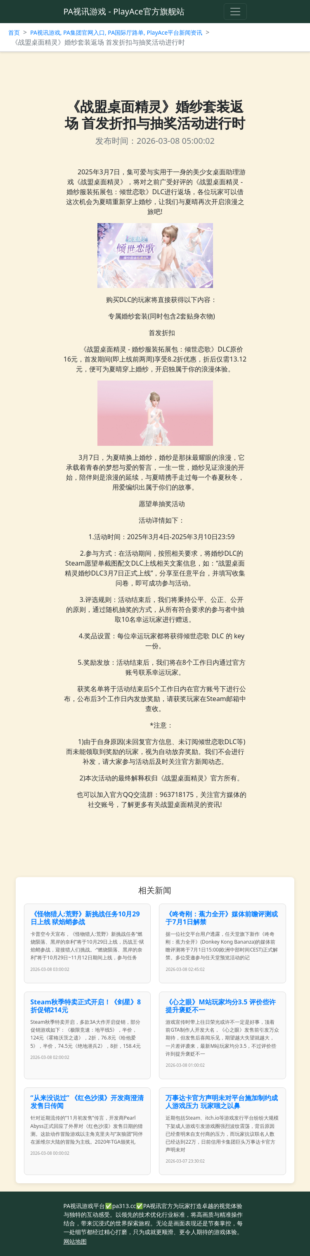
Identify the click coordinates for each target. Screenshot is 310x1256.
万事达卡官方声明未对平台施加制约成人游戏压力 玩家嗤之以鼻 (222, 1101)
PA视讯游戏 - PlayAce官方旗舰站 (124, 11)
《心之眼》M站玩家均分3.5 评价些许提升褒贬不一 (220, 1005)
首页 (14, 32)
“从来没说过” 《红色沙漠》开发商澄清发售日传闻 (87, 1101)
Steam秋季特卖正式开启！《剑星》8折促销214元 (86, 1005)
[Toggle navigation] (235, 11)
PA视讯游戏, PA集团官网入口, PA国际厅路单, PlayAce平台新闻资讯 (116, 32)
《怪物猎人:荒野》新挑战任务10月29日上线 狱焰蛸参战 (85, 917)
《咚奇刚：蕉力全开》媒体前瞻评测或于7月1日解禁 (222, 917)
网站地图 (75, 1241)
